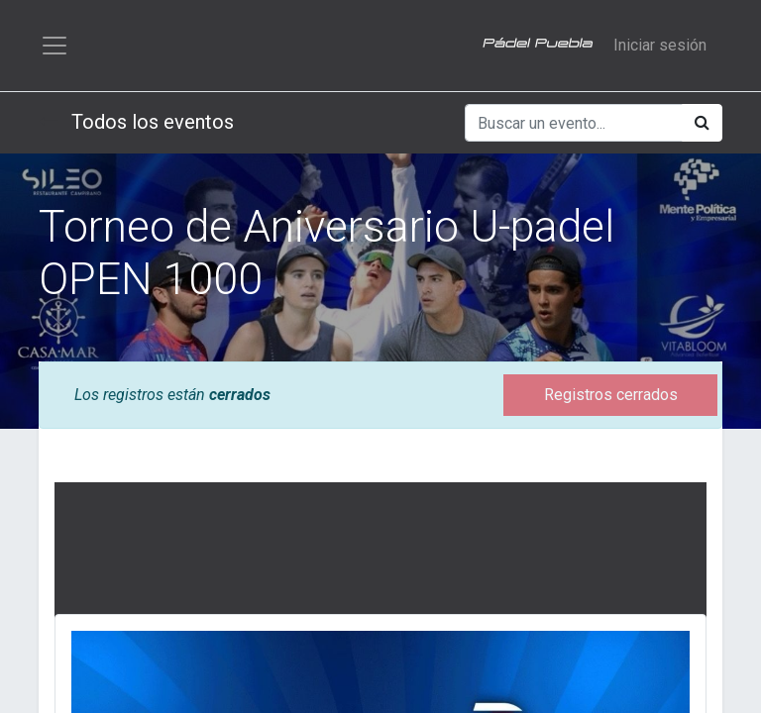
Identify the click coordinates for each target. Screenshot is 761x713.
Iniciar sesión (660, 45)
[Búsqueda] (702, 123)
